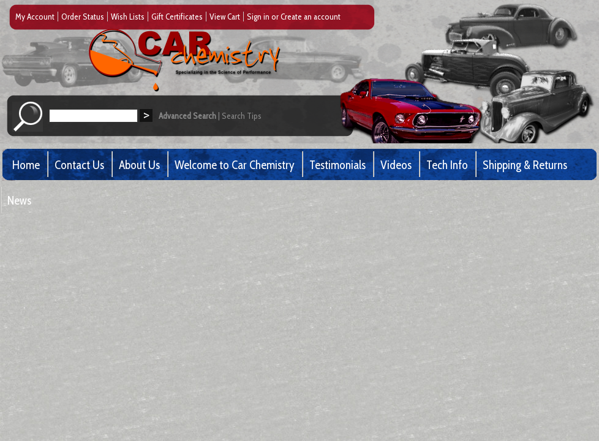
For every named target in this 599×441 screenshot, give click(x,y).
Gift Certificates (177, 16)
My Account (35, 16)
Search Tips (242, 116)
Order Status (82, 16)
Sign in (258, 16)
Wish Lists (128, 16)
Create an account (311, 16)
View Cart (224, 16)
